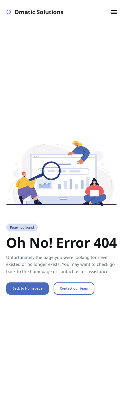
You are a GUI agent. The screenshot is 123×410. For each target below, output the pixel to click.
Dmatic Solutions (34, 12)
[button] (114, 12)
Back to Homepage (27, 288)
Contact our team (74, 288)
